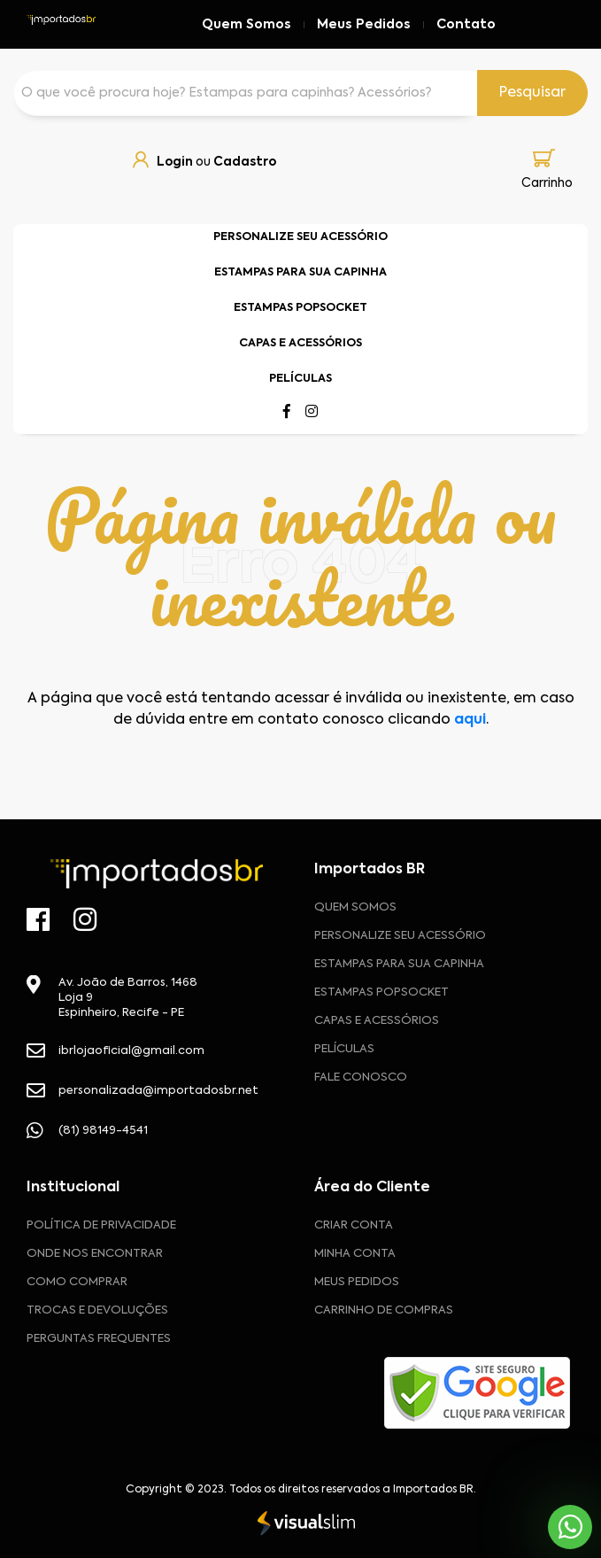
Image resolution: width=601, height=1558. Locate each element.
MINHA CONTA (355, 1254)
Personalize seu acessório (400, 936)
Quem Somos (246, 25)
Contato (466, 25)
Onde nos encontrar (95, 1254)
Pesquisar (532, 93)
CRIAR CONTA (353, 1225)
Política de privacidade (101, 1225)
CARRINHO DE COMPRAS (383, 1310)
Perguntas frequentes (99, 1339)
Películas (344, 1049)
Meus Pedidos (364, 25)
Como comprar (77, 1282)
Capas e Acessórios (376, 1021)
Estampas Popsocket (381, 992)
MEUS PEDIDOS (356, 1282)
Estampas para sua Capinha (399, 964)
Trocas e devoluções (97, 1310)
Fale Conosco (360, 1077)
